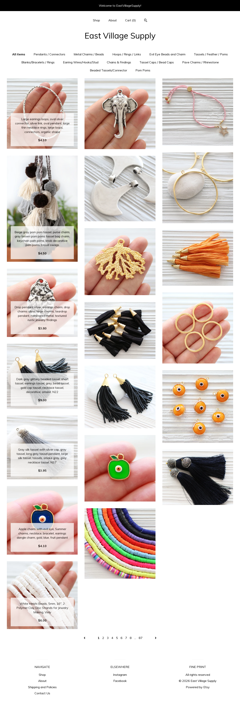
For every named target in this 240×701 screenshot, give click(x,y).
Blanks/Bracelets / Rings (38, 62)
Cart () (130, 20)
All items (18, 54)
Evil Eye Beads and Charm (167, 54)
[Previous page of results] (85, 638)
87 (141, 638)
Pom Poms (142, 70)
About (112, 20)
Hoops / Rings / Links (126, 54)
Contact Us (42, 693)
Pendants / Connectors (49, 54)
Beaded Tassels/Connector (108, 70)
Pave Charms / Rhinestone (200, 62)
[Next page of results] (156, 638)
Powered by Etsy (198, 687)
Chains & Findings (119, 62)
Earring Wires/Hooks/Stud (80, 62)
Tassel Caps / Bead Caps (156, 62)
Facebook (120, 681)
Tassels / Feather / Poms (211, 54)
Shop (96, 20)
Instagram (120, 675)
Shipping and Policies (42, 687)
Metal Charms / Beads (89, 54)
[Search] (145, 21)
